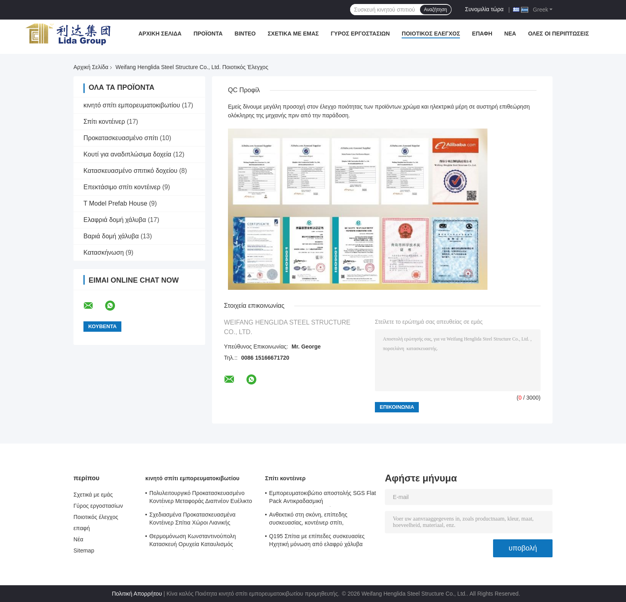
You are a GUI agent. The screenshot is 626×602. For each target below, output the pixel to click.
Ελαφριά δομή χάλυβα (114, 219)
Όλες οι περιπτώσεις (558, 33)
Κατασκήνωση (103, 252)
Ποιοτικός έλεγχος (431, 33)
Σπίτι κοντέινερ (104, 121)
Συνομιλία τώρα (484, 9)
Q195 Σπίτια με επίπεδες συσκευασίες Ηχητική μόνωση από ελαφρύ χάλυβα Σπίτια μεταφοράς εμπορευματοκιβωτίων (319, 541)
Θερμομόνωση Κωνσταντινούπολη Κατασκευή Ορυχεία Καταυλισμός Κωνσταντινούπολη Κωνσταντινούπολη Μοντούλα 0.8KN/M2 (198, 541)
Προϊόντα (208, 33)
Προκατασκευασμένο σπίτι (120, 138)
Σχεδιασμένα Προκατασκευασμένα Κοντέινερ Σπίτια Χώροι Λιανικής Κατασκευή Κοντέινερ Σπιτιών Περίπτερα (200, 519)
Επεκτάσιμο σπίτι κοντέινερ (121, 187)
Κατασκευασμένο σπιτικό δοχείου (130, 170)
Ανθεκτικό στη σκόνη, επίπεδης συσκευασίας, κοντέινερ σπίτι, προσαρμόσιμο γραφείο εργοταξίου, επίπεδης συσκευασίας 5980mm (314, 519)
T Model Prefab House (115, 203)
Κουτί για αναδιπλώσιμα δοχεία (127, 154)
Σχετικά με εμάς (293, 33)
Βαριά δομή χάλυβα (111, 236)
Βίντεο (245, 33)
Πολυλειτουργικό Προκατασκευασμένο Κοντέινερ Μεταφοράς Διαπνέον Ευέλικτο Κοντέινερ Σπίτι (200, 498)
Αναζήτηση (435, 9)
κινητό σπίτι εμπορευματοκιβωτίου (131, 105)
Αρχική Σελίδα (160, 33)
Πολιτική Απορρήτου (137, 593)
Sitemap (83, 550)
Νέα (510, 33)
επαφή (482, 33)
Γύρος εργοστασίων (360, 33)
